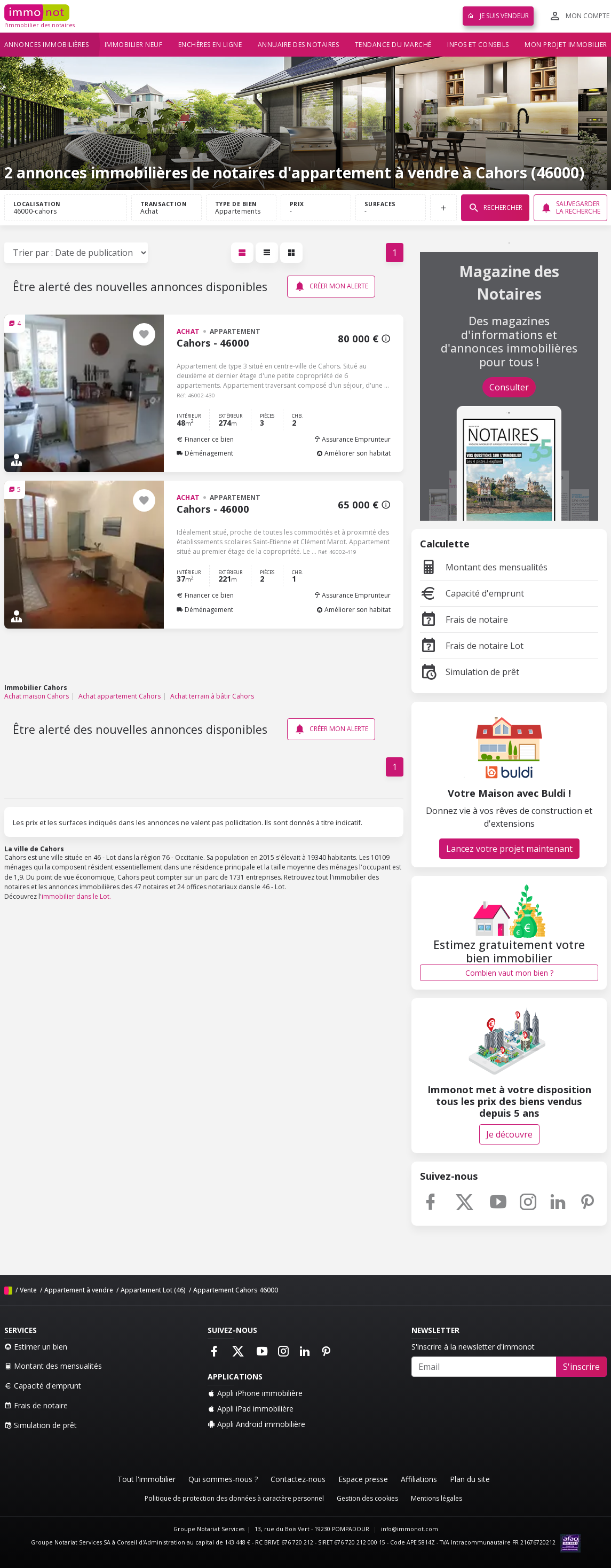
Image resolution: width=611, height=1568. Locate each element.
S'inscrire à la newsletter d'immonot (473, 1347)
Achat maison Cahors (36, 696)
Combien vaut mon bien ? (509, 973)
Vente (28, 1290)
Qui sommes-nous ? (223, 1479)
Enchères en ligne (210, 44)
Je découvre (509, 1134)
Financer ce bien (205, 439)
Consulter (509, 387)
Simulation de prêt (469, 672)
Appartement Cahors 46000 (235, 1290)
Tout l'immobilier (146, 1479)
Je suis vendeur (498, 15)
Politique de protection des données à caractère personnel (234, 1498)
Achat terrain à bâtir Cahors (212, 696)
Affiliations (419, 1479)
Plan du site (470, 1479)
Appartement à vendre (78, 1290)
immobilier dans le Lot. (76, 896)
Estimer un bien (35, 1347)
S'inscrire (581, 1367)
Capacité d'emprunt (472, 593)
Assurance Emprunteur (352, 439)
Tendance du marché (393, 44)
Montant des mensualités (483, 567)
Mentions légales (436, 1498)
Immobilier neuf (134, 44)
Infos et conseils (478, 44)
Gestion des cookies (367, 1498)
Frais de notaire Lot (471, 645)
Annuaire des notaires (298, 44)
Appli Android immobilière (256, 1424)
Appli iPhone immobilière (255, 1393)
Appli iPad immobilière (250, 1409)
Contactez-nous (298, 1479)
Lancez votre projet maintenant (509, 848)
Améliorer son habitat (353, 453)
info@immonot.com (409, 1529)
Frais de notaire (464, 619)
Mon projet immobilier (566, 44)
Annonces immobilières (46, 44)
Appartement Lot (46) (153, 1290)
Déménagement (205, 453)
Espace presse (363, 1479)
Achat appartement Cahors (119, 696)
